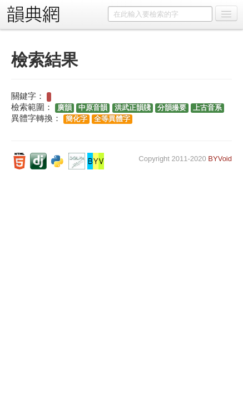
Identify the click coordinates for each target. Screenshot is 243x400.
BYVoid (220, 158)
